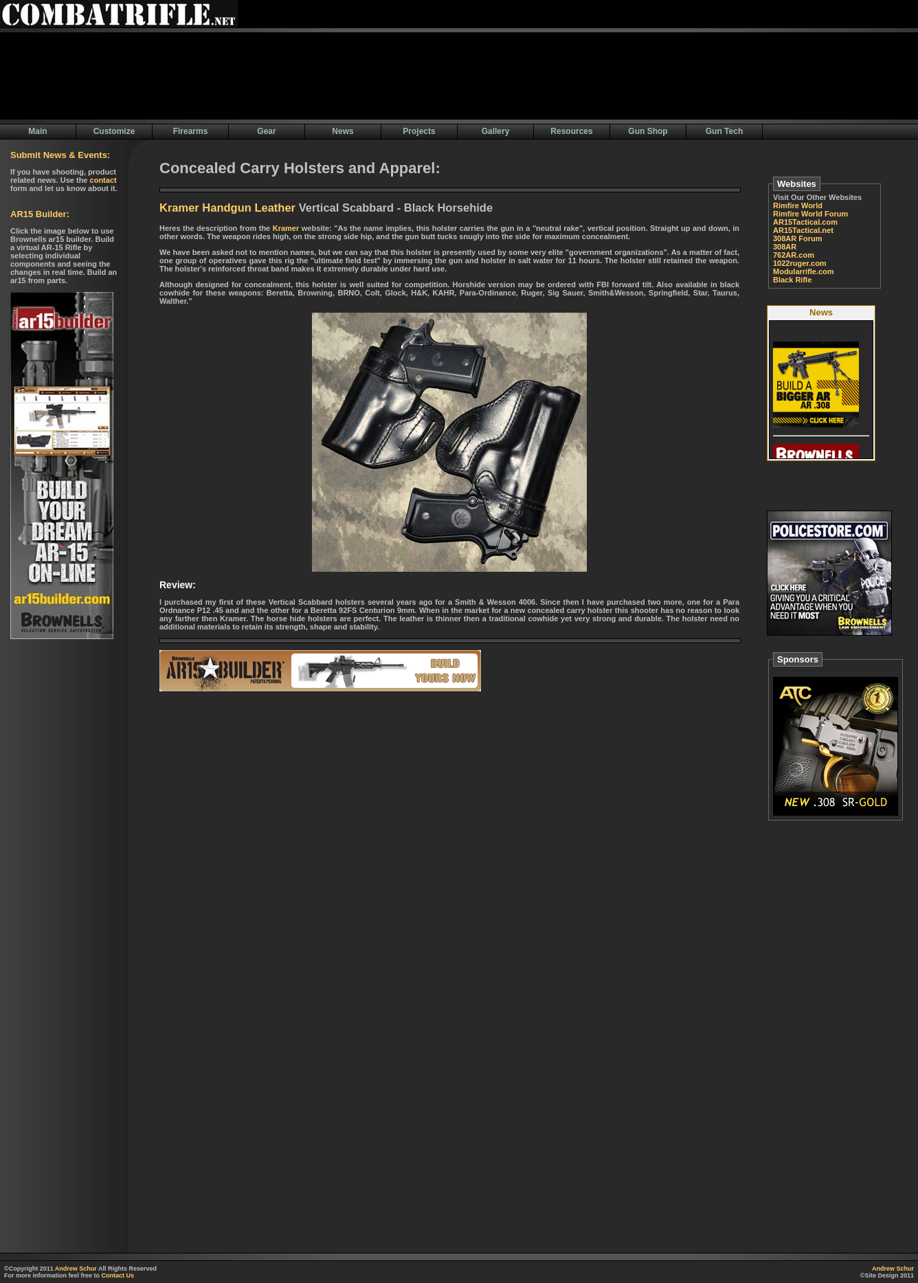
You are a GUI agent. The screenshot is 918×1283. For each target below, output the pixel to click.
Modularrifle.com (803, 271)
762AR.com (793, 255)
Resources (571, 131)
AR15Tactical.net (803, 230)
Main (37, 131)
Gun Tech (724, 131)
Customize (114, 131)
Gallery (496, 131)
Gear (266, 131)
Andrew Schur (76, 1268)
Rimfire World (797, 205)
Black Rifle (792, 280)
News (342, 131)
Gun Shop (647, 131)
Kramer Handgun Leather (227, 207)
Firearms (190, 131)
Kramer (286, 228)
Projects (419, 131)
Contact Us (118, 1275)
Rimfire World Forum (810, 214)
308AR (784, 247)
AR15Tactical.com (805, 222)
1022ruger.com (800, 263)
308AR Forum (797, 238)
